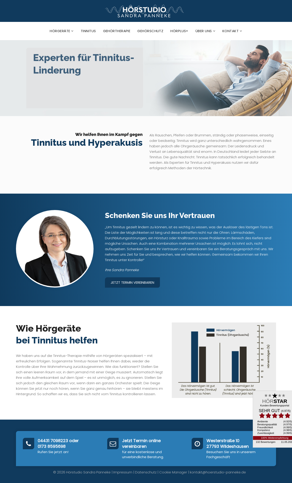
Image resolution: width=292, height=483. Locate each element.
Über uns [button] (205, 31)
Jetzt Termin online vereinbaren (141, 443)
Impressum (122, 472)
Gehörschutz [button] (150, 31)
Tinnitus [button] (88, 31)
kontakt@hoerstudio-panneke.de (218, 472)
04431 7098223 (53, 441)
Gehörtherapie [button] (116, 31)
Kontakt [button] (232, 31)
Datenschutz (145, 472)
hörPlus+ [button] (179, 31)
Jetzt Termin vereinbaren (132, 282)
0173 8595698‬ (51, 446)
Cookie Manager (173, 472)
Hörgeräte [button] (62, 31)
